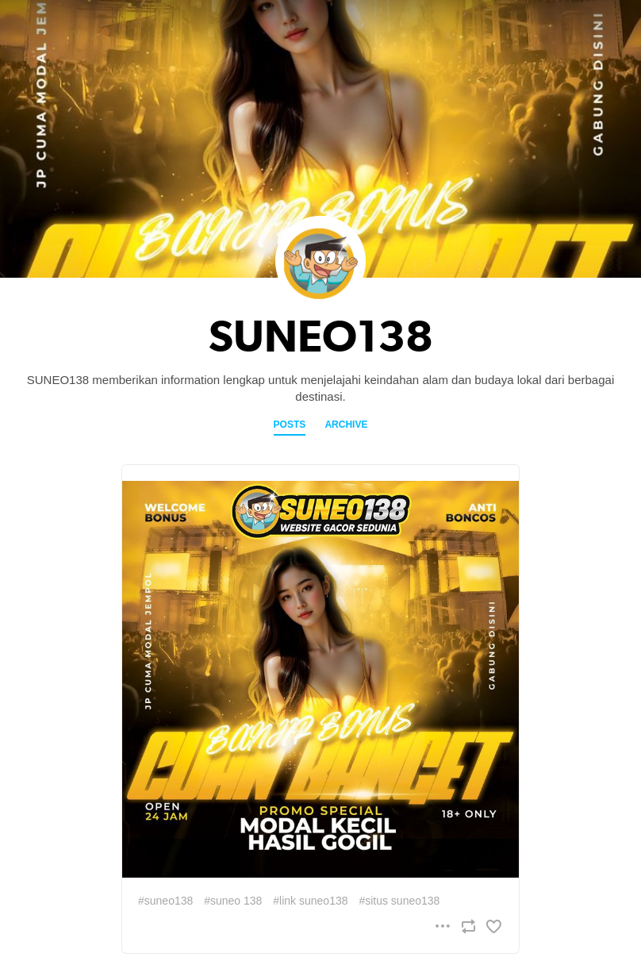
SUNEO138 (321, 336)
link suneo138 (313, 900)
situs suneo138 (402, 900)
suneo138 (169, 900)
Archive (345, 424)
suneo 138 (236, 900)
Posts (290, 424)
